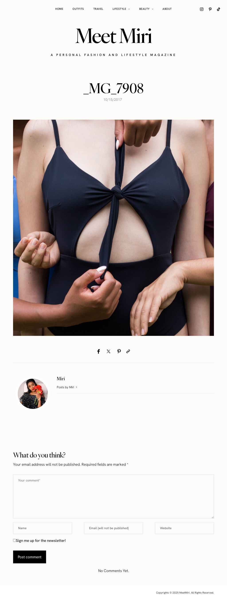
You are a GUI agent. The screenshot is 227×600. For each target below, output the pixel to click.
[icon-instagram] (202, 9)
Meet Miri (113, 36)
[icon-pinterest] (210, 9)
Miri (61, 379)
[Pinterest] (119, 351)
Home (59, 9)
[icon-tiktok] (219, 9)
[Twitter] (108, 351)
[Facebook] (98, 351)
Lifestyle (119, 9)
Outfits (78, 9)
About (167, 9)
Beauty (144, 9)
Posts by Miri (67, 387)
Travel (98, 9)
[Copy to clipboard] (128, 351)
